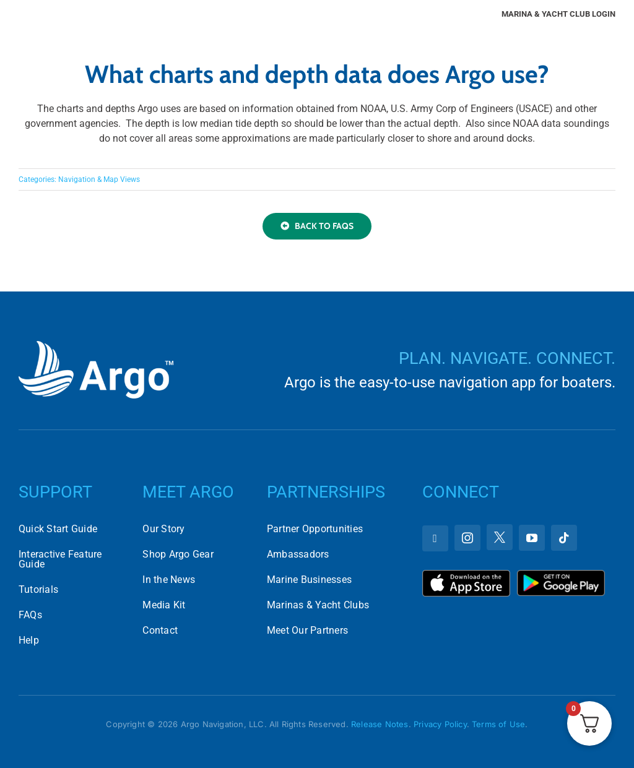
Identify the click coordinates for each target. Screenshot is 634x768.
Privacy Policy (440, 724)
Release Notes (380, 724)
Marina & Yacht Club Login (558, 14)
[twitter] (500, 537)
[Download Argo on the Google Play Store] (561, 574)
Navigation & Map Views (99, 179)
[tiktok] (564, 538)
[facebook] (435, 538)
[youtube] (532, 538)
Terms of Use (498, 724)
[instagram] (467, 538)
